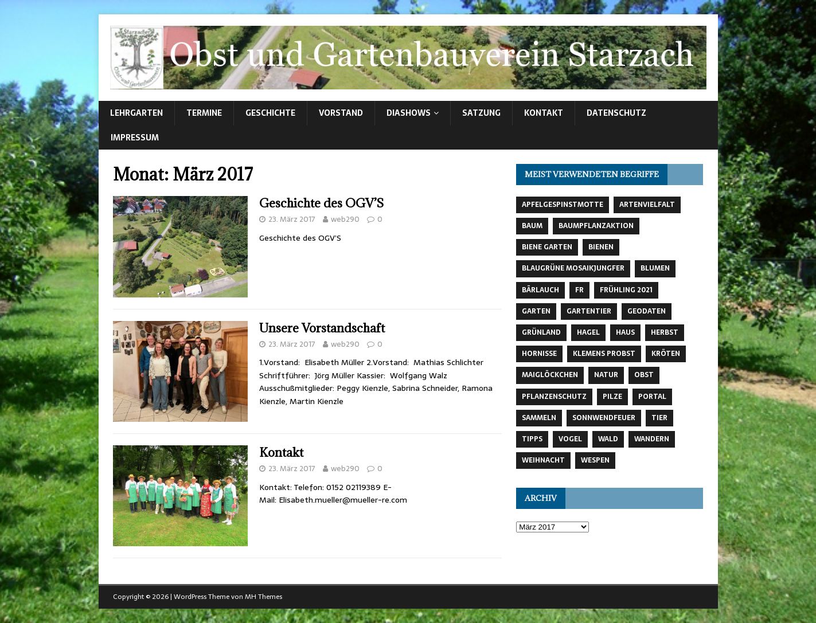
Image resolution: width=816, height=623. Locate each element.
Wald (608, 439)
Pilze (612, 396)
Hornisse (539, 353)
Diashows (408, 113)
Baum (532, 226)
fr (579, 290)
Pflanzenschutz (554, 396)
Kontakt (543, 113)
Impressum (135, 137)
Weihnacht (543, 460)
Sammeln (539, 418)
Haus (625, 332)
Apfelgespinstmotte (562, 204)
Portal (652, 396)
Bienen (601, 247)
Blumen (655, 268)
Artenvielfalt (647, 204)
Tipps (532, 439)
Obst (644, 375)
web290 (345, 219)
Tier (659, 418)
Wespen (595, 460)
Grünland (541, 332)
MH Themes (263, 596)
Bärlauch (540, 290)
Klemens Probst (604, 353)
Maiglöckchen (550, 375)
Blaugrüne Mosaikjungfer (573, 268)
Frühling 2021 (626, 290)
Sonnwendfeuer (603, 418)
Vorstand (341, 113)
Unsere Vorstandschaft (322, 328)
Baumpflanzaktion (596, 226)
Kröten (665, 353)
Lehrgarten (136, 113)
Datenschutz (616, 113)
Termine (204, 113)
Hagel (588, 332)
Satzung (481, 113)
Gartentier (589, 311)
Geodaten (646, 311)
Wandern (651, 439)
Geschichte (270, 113)
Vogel (570, 439)
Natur (606, 375)
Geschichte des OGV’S (321, 203)
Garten (536, 311)
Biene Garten (547, 247)
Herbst (664, 332)
